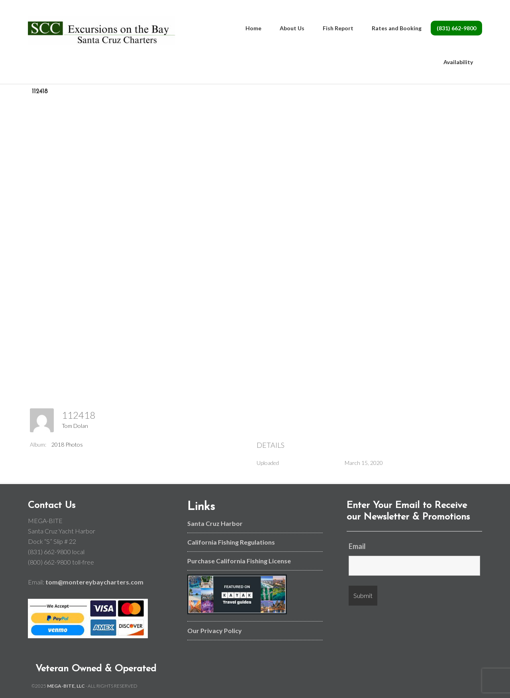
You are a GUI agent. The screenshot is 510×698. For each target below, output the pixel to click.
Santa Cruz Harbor (215, 523)
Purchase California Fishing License (239, 561)
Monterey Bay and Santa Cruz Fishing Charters (101, 32)
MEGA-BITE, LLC (66, 686)
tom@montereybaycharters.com (94, 582)
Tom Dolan (75, 425)
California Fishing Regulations (231, 542)
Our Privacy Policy (214, 630)
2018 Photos (67, 444)
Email (357, 546)
